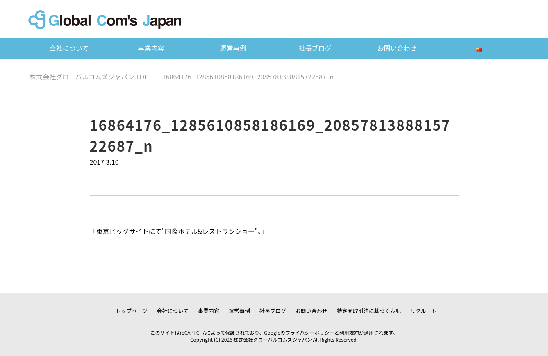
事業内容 (151, 48)
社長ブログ (314, 48)
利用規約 (349, 332)
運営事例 (233, 48)
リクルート (423, 311)
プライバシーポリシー (309, 332)
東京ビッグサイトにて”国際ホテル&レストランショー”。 (178, 231)
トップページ (132, 311)
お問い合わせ (396, 48)
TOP (89, 77)
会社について (69, 48)
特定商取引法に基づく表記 (369, 311)
